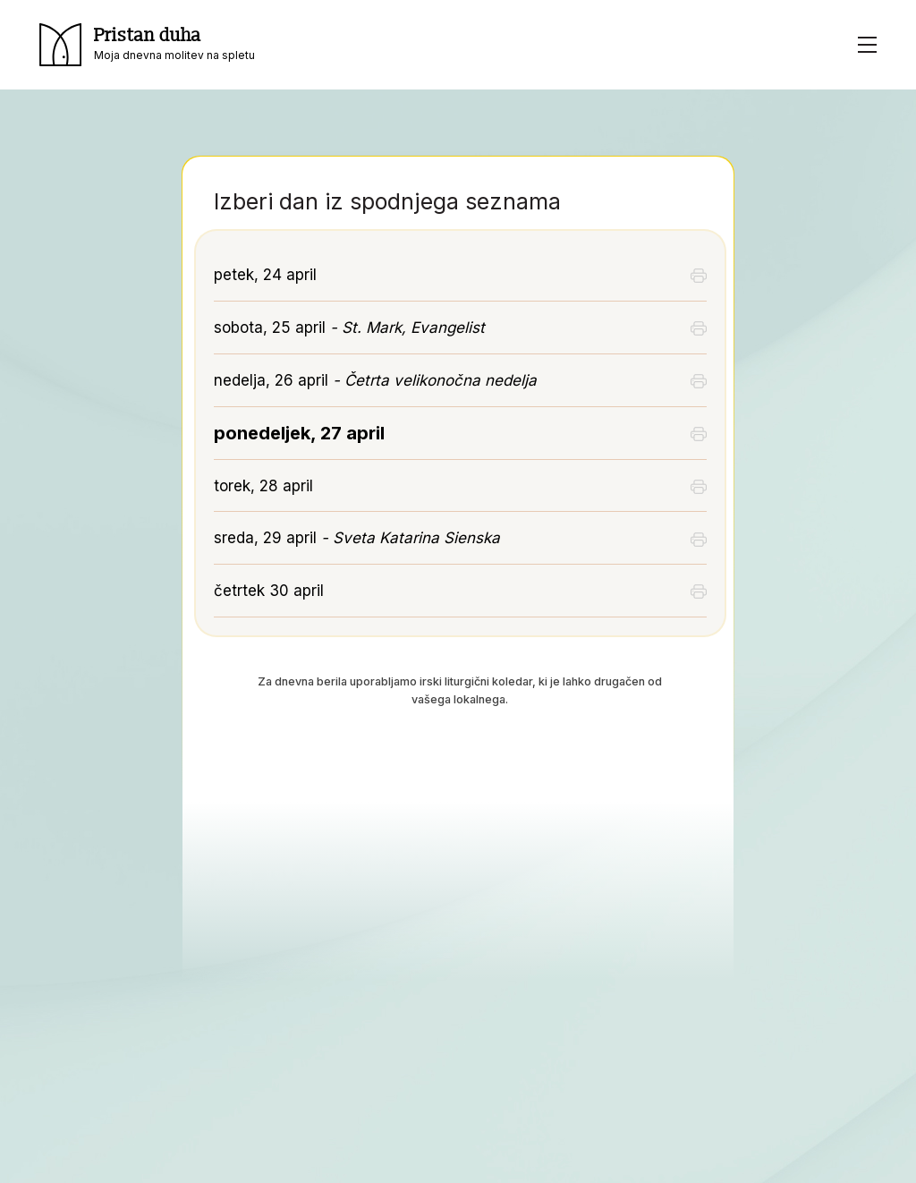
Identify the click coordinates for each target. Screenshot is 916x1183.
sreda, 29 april (357, 538)
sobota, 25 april (349, 327)
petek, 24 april (265, 275)
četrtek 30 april (269, 591)
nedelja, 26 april (375, 380)
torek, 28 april (263, 486)
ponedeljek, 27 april (299, 433)
